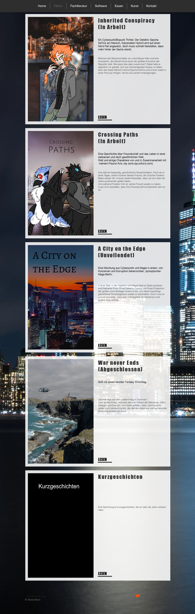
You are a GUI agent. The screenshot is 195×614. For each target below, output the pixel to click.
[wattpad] (138, 595)
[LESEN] (108, 117)
